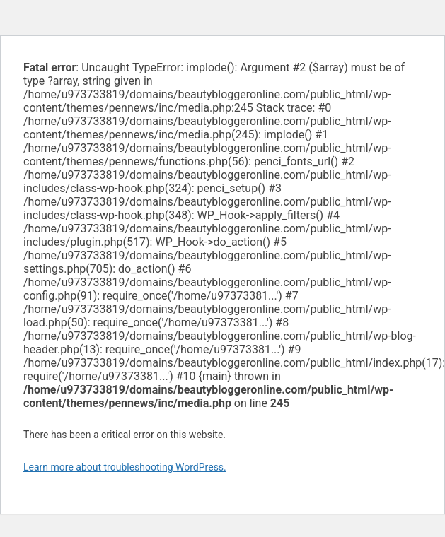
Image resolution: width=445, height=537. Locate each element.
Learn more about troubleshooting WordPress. (124, 467)
